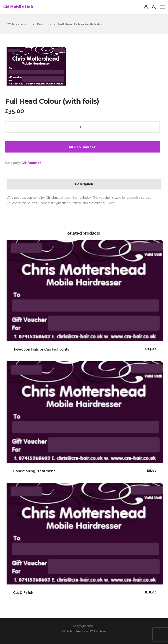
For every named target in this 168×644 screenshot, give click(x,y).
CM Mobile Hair (18, 7)
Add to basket (82, 147)
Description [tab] (84, 184)
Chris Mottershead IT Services (84, 631)
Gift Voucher (31, 163)
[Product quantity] (82, 127)
